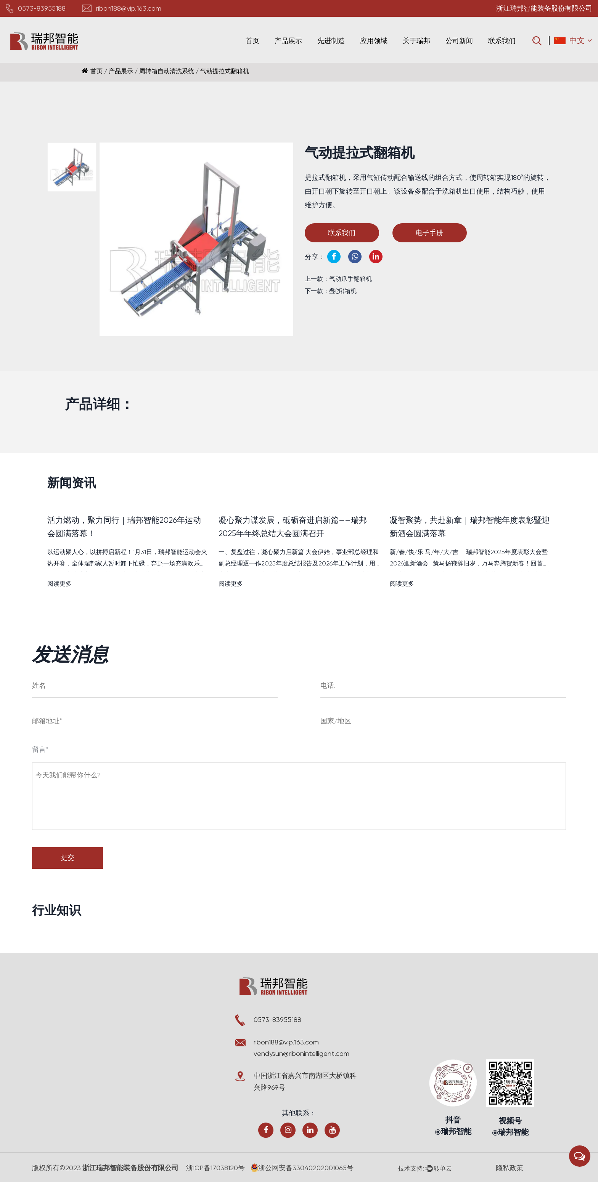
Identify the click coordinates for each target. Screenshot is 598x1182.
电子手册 (433, 233)
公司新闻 (459, 41)
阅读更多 (59, 584)
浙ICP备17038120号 (216, 1168)
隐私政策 (510, 1168)
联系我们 (502, 41)
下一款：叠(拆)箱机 (331, 291)
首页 (252, 41)
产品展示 (288, 41)
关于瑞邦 (416, 41)
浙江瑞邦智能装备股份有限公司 (130, 1168)
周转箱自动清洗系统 (166, 71)
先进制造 (331, 41)
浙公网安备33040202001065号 (303, 1168)
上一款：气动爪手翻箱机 (338, 278)
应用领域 (373, 41)
